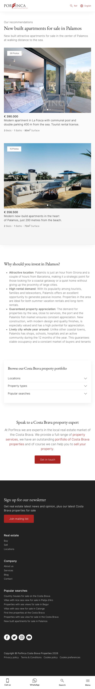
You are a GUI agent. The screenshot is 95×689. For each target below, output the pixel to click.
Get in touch (47, 459)
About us (8, 566)
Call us (7, 682)
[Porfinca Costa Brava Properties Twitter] (14, 637)
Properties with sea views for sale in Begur (26, 604)
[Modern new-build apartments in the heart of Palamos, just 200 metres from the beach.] (47, 185)
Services (8, 570)
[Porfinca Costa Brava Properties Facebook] (7, 637)
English (85, 6)
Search (62, 682)
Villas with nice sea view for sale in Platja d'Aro (28, 600)
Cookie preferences (70, 657)
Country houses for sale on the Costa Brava (27, 596)
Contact (8, 578)
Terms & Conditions (31, 657)
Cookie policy (51, 657)
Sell (6, 544)
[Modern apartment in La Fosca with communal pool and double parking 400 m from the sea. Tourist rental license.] (47, 90)
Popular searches (19, 393)
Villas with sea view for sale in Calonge (24, 608)
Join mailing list (18, 518)
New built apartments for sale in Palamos (25, 621)
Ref (73, 6)
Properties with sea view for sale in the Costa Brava (31, 616)
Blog (6, 574)
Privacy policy (11, 657)
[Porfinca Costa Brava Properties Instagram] (22, 637)
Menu (87, 682)
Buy (6, 540)
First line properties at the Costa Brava (24, 612)
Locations (14, 378)
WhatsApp (34, 682)
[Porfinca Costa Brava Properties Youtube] (29, 637)
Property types (17, 385)
